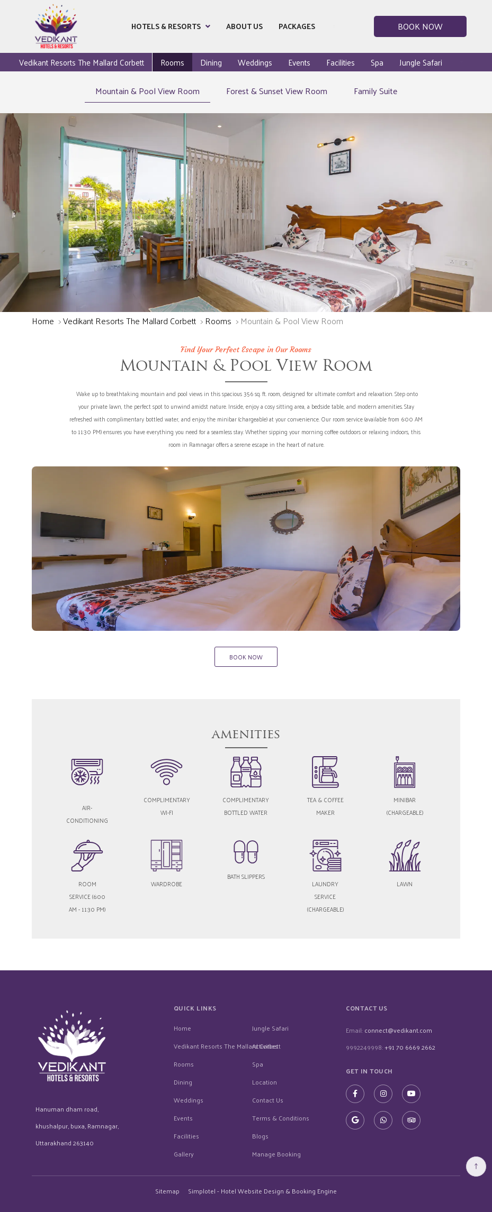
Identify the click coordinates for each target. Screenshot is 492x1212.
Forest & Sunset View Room (276, 90)
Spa (377, 62)
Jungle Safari (420, 62)
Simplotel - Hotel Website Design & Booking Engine (262, 1191)
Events (299, 62)
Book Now (420, 26)
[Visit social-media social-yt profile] (411, 1094)
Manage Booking (276, 1154)
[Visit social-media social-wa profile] (383, 1120)
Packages (297, 26)
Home (43, 320)
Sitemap (167, 1191)
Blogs (260, 1136)
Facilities (340, 62)
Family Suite (375, 90)
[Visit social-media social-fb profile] (355, 1094)
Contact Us (267, 1100)
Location (264, 1082)
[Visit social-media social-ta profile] (411, 1120)
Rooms (172, 62)
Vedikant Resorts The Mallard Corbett (81, 62)
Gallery (184, 1154)
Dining (211, 62)
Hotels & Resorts (170, 26)
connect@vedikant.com (398, 1030)
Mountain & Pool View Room (147, 90)
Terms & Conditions (280, 1118)
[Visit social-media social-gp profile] (355, 1120)
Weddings (255, 62)
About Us (244, 26)
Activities (265, 1046)
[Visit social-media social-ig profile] (383, 1094)
